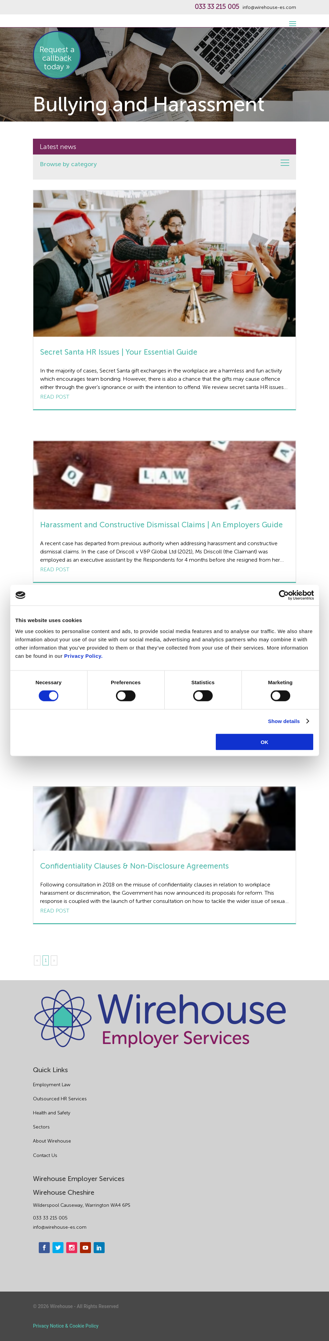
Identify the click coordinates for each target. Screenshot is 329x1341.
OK (265, 742)
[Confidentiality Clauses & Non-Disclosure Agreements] (164, 819)
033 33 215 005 (217, 7)
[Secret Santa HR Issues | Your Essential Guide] (164, 263)
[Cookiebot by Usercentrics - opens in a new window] (284, 595)
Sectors (41, 1127)
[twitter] (57, 1247)
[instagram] (71, 1247)
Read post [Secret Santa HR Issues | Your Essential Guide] (54, 396)
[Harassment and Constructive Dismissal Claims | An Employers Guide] (164, 475)
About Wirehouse (52, 1141)
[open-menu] (291, 19)
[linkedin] (99, 1247)
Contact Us (45, 1155)
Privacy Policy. (83, 655)
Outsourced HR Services (60, 1099)
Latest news (58, 146)
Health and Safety (51, 1113)
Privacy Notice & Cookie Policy (65, 1326)
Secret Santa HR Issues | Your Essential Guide (118, 352)
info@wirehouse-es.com (269, 7)
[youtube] (85, 1247)
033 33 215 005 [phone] (50, 1218)
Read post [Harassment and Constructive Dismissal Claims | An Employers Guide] (54, 569)
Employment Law (51, 1085)
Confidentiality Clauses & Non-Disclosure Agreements (134, 866)
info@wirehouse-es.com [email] (59, 1227)
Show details (284, 721)
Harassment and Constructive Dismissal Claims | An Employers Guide (161, 524)
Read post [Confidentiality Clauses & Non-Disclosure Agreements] (54, 910)
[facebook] (44, 1247)
